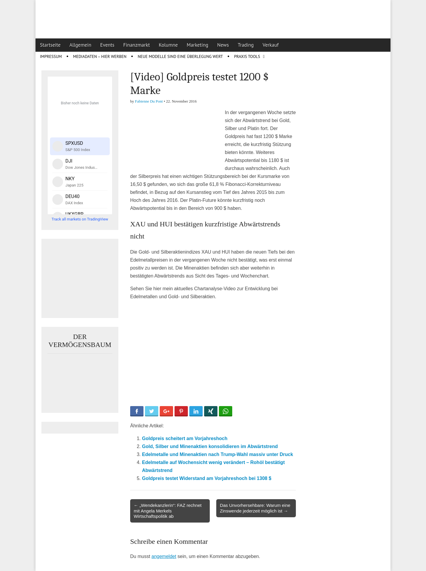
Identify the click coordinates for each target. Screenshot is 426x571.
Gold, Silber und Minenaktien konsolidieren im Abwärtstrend (210, 446)
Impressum (51, 56)
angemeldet (163, 556)
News (223, 45)
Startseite (50, 45)
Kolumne (168, 45)
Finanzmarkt (136, 45)
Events (107, 45)
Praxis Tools (247, 56)
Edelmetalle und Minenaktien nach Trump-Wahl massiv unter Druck (217, 454)
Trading (246, 45)
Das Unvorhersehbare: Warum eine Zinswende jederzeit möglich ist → (255, 508)
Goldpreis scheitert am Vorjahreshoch (184, 438)
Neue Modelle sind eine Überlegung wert (180, 56)
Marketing (197, 45)
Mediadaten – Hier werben (100, 56)
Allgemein (80, 45)
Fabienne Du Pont (149, 101)
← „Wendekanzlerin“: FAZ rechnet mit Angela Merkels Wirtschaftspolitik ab (167, 510)
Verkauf (271, 45)
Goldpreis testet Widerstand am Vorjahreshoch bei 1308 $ (206, 478)
